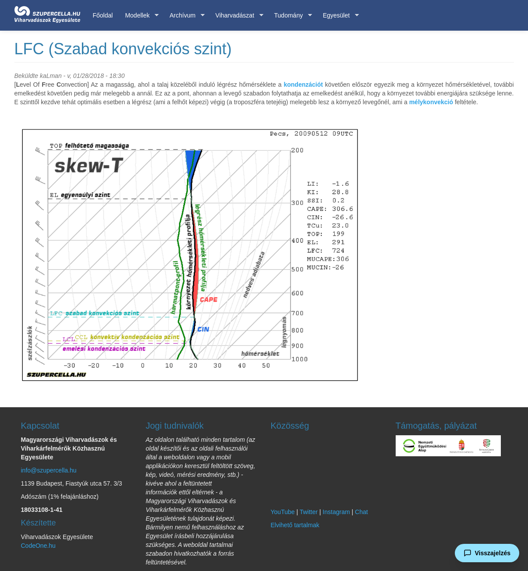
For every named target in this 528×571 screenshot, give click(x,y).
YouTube (283, 511)
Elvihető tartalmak (295, 525)
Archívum (184, 15)
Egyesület (338, 15)
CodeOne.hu (38, 545)
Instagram (336, 511)
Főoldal (103, 15)
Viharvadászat (236, 15)
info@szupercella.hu (49, 470)
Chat (361, 511)
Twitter (309, 511)
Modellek (139, 15)
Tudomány (290, 15)
